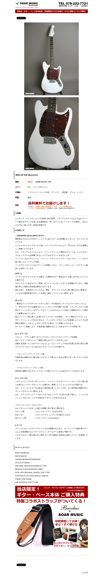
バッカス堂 (84, 572)
